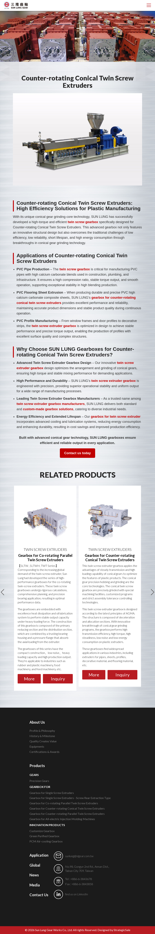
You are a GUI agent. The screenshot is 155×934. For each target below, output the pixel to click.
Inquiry (58, 678)
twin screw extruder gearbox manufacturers (51, 404)
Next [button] (152, 590)
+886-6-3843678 (81, 879)
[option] (45, 588)
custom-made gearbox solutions (48, 409)
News (34, 875)
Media (34, 885)
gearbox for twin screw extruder (115, 416)
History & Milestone (42, 736)
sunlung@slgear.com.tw (79, 856)
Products (37, 765)
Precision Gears (39, 780)
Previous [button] (2, 590)
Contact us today (77, 453)
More (29, 678)
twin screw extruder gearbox (54, 326)
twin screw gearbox (83, 222)
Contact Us (38, 895)
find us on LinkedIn (76, 894)
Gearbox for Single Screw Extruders (51, 792)
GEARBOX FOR (39, 786)
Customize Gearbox (42, 831)
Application (38, 855)
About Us (37, 722)
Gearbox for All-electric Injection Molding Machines (62, 819)
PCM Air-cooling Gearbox (46, 841)
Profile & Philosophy (42, 730)
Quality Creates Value (43, 741)
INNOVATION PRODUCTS (47, 825)
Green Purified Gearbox (44, 836)
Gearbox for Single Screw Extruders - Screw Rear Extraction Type (70, 798)
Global (34, 865)
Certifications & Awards (44, 751)
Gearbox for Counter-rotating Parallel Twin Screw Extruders (67, 813)
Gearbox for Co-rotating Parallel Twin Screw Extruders (63, 803)
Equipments (36, 746)
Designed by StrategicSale (114, 930)
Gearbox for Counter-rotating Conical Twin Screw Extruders (67, 808)
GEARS (34, 774)
